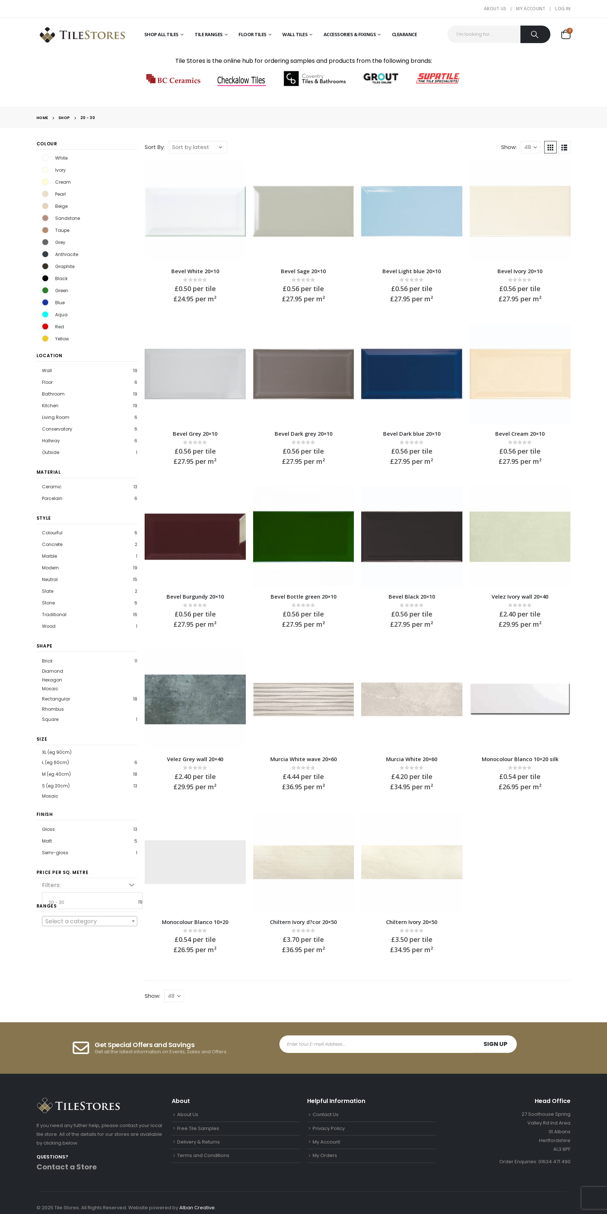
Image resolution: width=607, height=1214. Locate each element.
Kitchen (50, 405)
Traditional (54, 614)
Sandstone (45, 218)
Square (50, 719)
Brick (47, 661)
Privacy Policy (329, 1128)
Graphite (45, 266)
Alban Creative (197, 1207)
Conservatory (57, 429)
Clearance (404, 34)
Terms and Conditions (203, 1155)
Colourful (52, 533)
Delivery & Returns (198, 1141)
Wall (47, 370)
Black (45, 278)
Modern (50, 568)
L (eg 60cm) (55, 762)
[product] (195, 211)
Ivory (45, 170)
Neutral (50, 579)
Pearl (45, 194)
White (45, 157)
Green (45, 290)
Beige (45, 206)
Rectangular (56, 699)
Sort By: (155, 147)
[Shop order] (198, 147)
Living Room (55, 417)
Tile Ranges (209, 34)
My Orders (325, 1155)
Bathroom (53, 394)
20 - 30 (95, 902)
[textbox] (89, 921)
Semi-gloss (55, 853)
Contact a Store (67, 1167)
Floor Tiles (252, 34)
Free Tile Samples (198, 1128)
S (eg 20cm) (56, 786)
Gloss (48, 829)
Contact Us (326, 1114)
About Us (495, 8)
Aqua (45, 314)
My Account (530, 8)
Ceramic (52, 487)
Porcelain (52, 498)
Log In (562, 8)
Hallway (51, 441)
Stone (48, 603)
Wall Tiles (295, 34)
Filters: (51, 885)
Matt (47, 841)
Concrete (52, 544)
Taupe (45, 230)
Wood (49, 626)
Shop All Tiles (161, 34)
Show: (509, 147)
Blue (45, 302)
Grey (45, 242)
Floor (47, 382)
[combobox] (90, 921)
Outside (50, 452)
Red (45, 326)
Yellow (45, 338)
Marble (49, 556)
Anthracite (45, 254)
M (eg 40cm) (56, 774)
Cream (45, 182)
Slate (47, 591)
